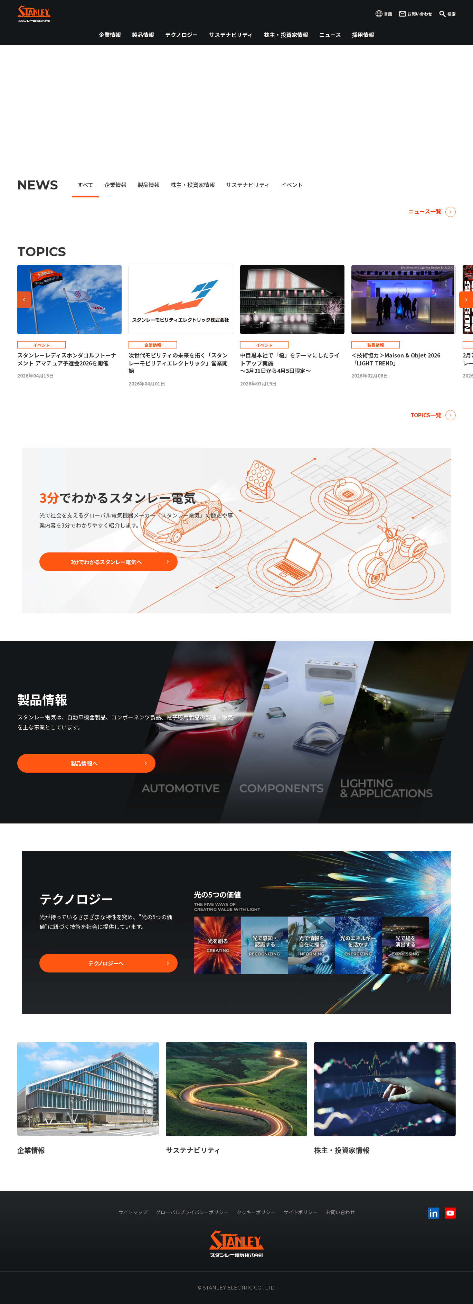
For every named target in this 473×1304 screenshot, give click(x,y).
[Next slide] (466, 299)
